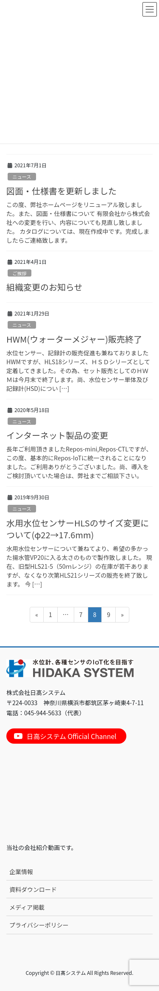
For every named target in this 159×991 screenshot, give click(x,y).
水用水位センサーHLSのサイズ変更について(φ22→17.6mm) (77, 529)
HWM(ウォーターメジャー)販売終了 (74, 339)
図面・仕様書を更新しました (61, 191)
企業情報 (21, 871)
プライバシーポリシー (39, 925)
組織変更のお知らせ (44, 287)
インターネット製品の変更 (57, 435)
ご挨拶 (19, 273)
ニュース (21, 176)
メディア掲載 (27, 907)
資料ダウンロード (33, 889)
